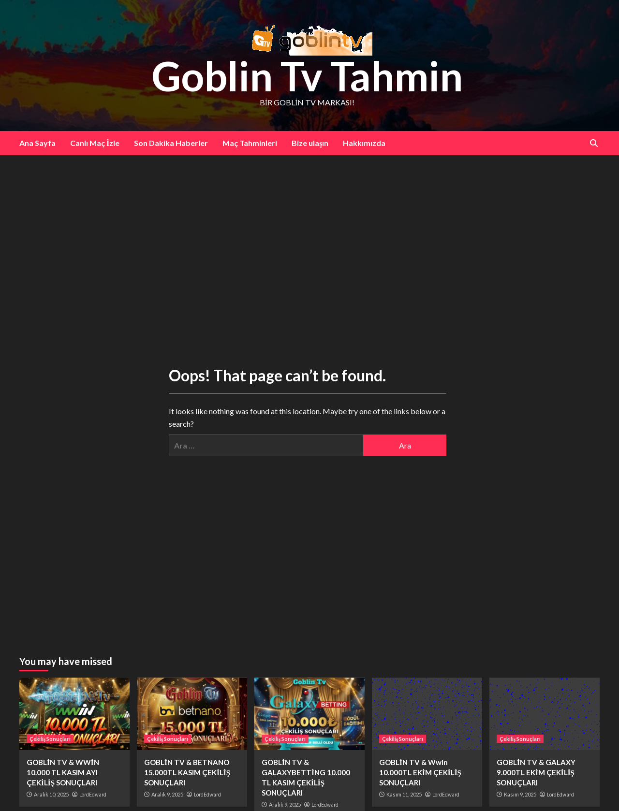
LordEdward (92, 794)
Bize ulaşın (310, 142)
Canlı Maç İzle (94, 142)
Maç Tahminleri (249, 142)
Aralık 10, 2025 (51, 794)
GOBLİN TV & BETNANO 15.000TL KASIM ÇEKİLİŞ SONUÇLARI (187, 772)
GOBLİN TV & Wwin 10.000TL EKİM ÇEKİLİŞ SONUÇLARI (420, 772)
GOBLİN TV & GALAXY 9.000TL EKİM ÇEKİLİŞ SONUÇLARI (536, 772)
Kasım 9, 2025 (520, 794)
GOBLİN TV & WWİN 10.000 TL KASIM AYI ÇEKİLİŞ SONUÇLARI (63, 772)
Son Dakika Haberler (171, 142)
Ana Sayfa (37, 142)
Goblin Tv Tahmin (307, 75)
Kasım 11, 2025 (404, 794)
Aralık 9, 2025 (167, 794)
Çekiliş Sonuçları (50, 739)
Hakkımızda (364, 142)
